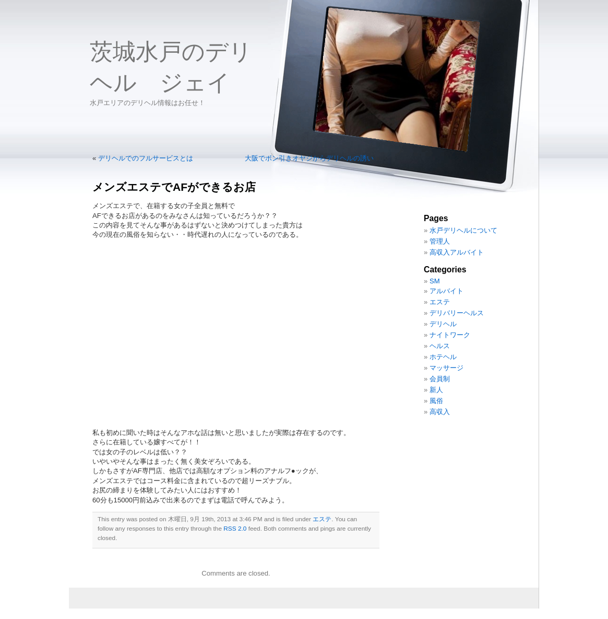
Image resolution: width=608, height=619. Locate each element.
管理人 (440, 241)
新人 (436, 390)
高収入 (440, 412)
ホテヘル (443, 357)
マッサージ (446, 368)
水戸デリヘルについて (463, 230)
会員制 (440, 379)
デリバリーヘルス (457, 313)
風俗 (436, 401)
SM (435, 281)
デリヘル (443, 324)
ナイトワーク (450, 335)
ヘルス (440, 346)
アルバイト (446, 291)
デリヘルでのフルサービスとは (145, 158)
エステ (322, 519)
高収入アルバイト (457, 252)
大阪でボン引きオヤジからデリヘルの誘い (309, 158)
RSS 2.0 (234, 528)
